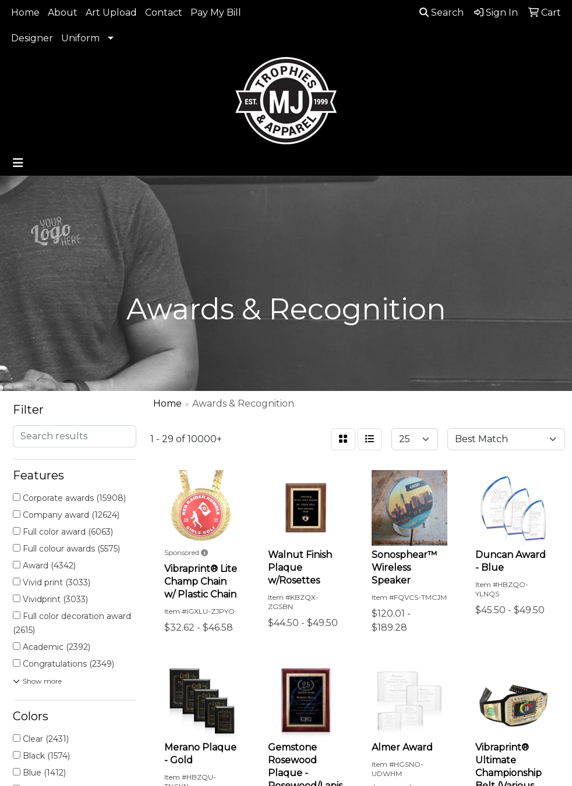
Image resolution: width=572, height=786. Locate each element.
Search (441, 12)
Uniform (80, 38)
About (62, 12)
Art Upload (111, 12)
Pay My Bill (215, 12)
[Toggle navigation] (18, 163)
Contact (163, 12)
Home (25, 12)
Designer (32, 38)
